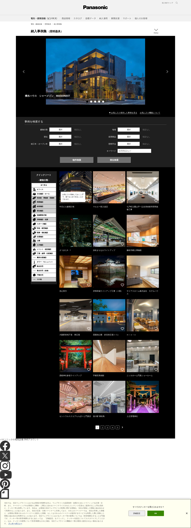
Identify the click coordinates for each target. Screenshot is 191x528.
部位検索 (114, 159)
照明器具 (48, 24)
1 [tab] (87, 102)
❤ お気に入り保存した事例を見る (123, 112)
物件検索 (77, 159)
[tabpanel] (95, 72)
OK (155, 517)
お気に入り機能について (150, 112)
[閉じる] (187, 517)
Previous (23, 71)
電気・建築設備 (36, 24)
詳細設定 (136, 517)
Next (167, 71)
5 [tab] (103, 102)
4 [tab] (99, 102)
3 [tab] (95, 102)
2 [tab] (91, 102)
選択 (60, 129)
